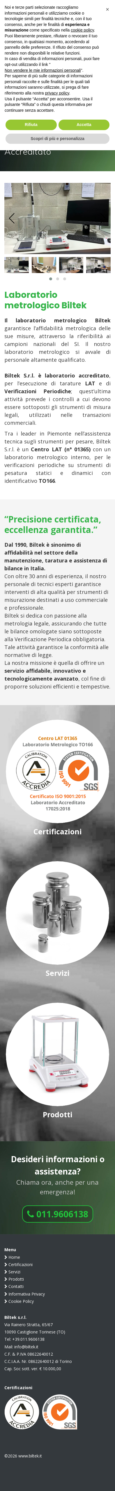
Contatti (14, 1286)
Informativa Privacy (24, 1294)
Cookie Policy (19, 1301)
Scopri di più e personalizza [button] (57, 138)
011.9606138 (57, 1214)
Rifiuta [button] (31, 124)
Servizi (12, 1272)
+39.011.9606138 (28, 1339)
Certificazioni (18, 1264)
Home (12, 1257)
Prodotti (14, 1279)
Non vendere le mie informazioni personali (43, 70)
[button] (50, 279)
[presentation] (12, 218)
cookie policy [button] (82, 30)
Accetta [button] (84, 124)
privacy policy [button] (57, 93)
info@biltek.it (26, 1347)
